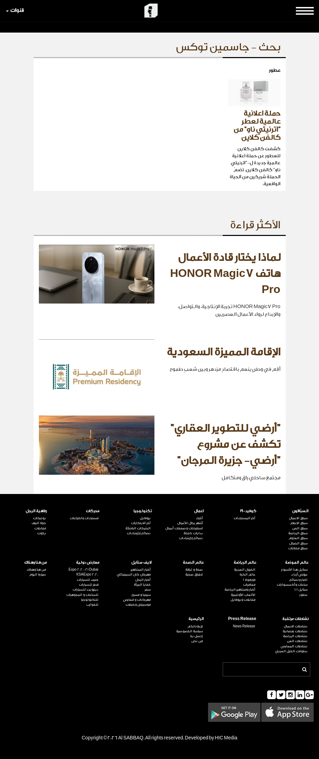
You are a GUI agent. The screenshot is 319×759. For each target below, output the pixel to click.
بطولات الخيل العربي (291, 651)
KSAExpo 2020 (87, 574)
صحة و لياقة (194, 569)
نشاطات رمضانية (295, 631)
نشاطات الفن (297, 641)
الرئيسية (196, 619)
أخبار (199, 518)
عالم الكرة (247, 574)
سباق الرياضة (297, 533)
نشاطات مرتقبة (295, 619)
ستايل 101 (300, 589)
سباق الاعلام (298, 523)
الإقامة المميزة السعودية (223, 352)
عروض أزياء (299, 574)
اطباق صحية (194, 574)
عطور (303, 595)
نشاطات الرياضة (295, 636)
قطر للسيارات (88, 584)
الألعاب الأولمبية (243, 595)
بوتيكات (39, 518)
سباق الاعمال (298, 518)
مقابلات (40, 528)
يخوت (41, 533)
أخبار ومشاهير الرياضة (239, 589)
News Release (244, 626)
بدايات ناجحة (193, 533)
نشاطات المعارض (294, 646)
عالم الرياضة (245, 562)
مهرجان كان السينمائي (134, 574)
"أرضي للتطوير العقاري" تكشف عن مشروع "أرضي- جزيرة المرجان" (225, 444)
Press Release (242, 619)
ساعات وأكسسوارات (292, 584)
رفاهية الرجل (36, 511)
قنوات (15, 10)
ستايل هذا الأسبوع (294, 569)
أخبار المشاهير (141, 569)
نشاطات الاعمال (295, 626)
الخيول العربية (244, 569)
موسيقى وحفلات (138, 604)
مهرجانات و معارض (137, 599)
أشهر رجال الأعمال (190, 523)
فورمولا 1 (249, 580)
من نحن (197, 641)
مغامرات (249, 584)
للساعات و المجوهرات (82, 595)
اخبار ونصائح (298, 580)
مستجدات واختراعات (84, 518)
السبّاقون (300, 511)
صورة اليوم (37, 574)
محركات (92, 511)
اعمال (199, 511)
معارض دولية (87, 562)
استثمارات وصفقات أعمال (184, 528)
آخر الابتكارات (141, 523)
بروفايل (145, 518)
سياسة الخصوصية (189, 631)
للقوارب (92, 604)
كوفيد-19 (248, 511)
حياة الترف (39, 523)
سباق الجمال (298, 543)
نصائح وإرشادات (191, 538)
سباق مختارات (297, 548)
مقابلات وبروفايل (242, 599)
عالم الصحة (193, 562)
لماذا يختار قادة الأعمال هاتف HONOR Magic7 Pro (225, 273)
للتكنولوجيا (89, 599)
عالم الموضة (296, 562)
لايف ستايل (141, 562)
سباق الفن (299, 528)
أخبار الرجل (143, 580)
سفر (148, 589)
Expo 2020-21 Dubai (83, 569)
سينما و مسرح (141, 595)
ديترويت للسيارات (85, 589)
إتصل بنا (196, 636)
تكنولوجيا (142, 511)
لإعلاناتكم (195, 626)
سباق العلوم (298, 538)
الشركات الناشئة (138, 528)
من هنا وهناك (35, 562)
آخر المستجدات (244, 518)
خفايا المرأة (142, 584)
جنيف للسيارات (87, 580)
